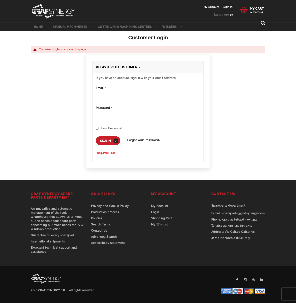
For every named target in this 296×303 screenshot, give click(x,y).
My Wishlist (159, 224)
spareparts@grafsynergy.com (238, 213)
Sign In (228, 6)
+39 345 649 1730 (232, 225)
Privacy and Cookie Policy (110, 206)
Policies (96, 218)
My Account (212, 6)
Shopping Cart (161, 218)
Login (155, 212)
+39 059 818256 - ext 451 (234, 219)
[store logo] (53, 11)
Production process (105, 212)
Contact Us (99, 230)
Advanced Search (104, 236)
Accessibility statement (108, 243)
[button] (231, 15)
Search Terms (101, 224)
